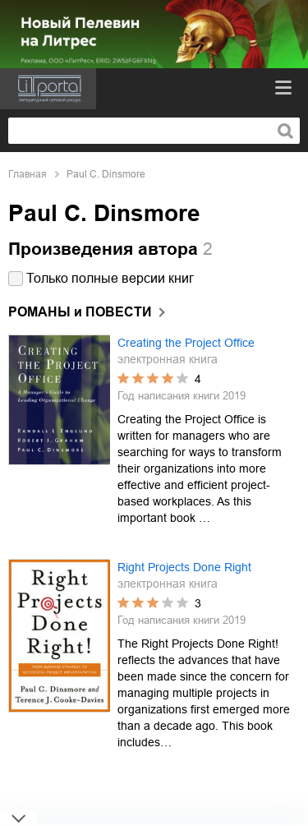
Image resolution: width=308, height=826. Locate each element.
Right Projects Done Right (184, 567)
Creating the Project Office (186, 342)
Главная (27, 174)
